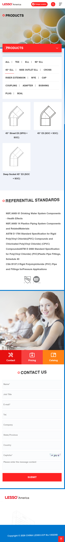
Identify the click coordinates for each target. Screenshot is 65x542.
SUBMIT (32, 477)
